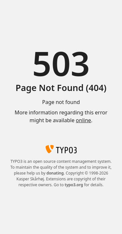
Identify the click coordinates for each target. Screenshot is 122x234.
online (83, 120)
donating (55, 173)
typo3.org (74, 185)
